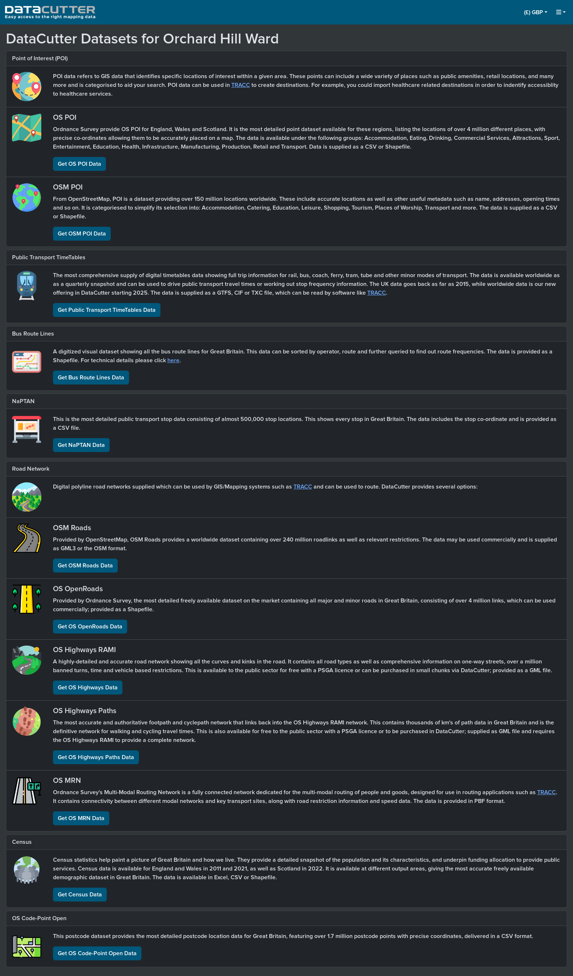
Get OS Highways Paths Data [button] (96, 757)
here (173, 360)
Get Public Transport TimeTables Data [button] (107, 310)
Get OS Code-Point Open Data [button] (97, 953)
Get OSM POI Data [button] (82, 234)
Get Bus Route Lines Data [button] (91, 377)
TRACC (240, 85)
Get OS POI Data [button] (79, 164)
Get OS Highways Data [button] (88, 687)
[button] (535, 12)
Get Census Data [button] (80, 894)
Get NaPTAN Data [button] (81, 445)
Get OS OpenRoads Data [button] (90, 626)
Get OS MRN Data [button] (81, 818)
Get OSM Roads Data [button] (85, 566)
